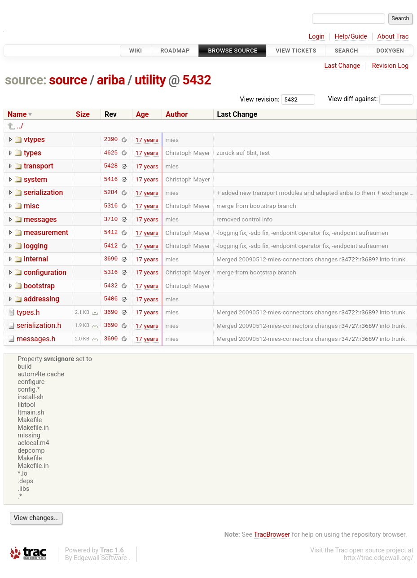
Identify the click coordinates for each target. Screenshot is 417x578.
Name (17, 114)
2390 (111, 140)
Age (142, 114)
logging (36, 246)
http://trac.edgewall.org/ (378, 558)
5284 (111, 193)
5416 (111, 179)
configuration (45, 272)
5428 (111, 166)
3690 (111, 259)
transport (38, 166)
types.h (28, 312)
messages (40, 219)
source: (26, 80)
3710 (111, 219)
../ (20, 126)
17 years (147, 139)
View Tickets (296, 50)
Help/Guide (351, 36)
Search (346, 50)
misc (32, 206)
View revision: (260, 99)
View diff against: (370, 99)
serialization (43, 192)
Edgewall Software (100, 558)
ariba (111, 80)
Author (177, 114)
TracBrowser (272, 534)
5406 (111, 299)
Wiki (135, 50)
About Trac (393, 36)
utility (150, 80)
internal (36, 259)
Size (83, 114)
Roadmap (175, 50)
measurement (46, 232)
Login (316, 36)
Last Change (342, 66)
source (68, 80)
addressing (41, 299)
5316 (111, 206)
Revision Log (390, 66)
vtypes (34, 139)
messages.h (36, 339)
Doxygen (390, 50)
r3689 (367, 259)
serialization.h (39, 325)
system (35, 179)
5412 (111, 233)
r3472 (347, 259)
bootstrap (39, 286)
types (32, 153)
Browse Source (232, 50)
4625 (111, 153)
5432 (196, 80)
